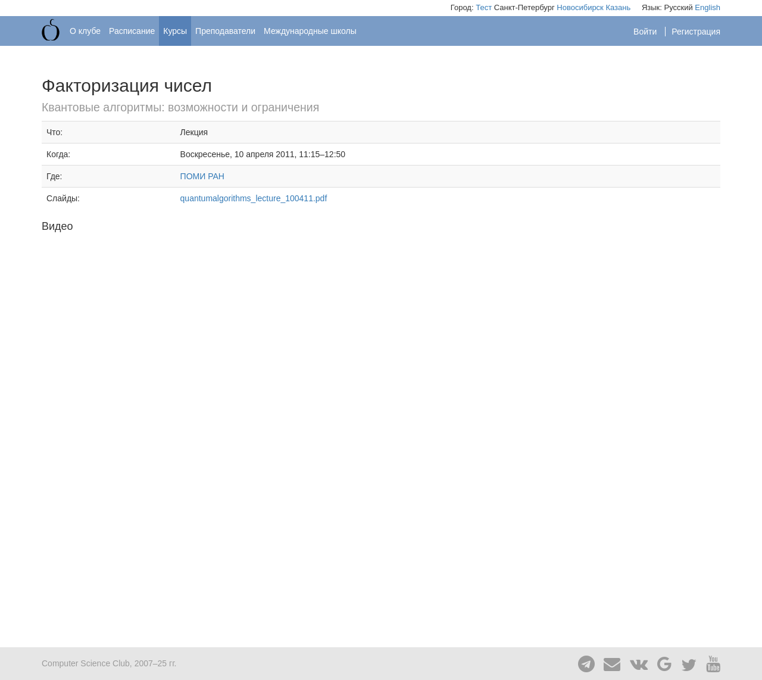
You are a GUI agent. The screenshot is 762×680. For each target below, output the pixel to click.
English (707, 7)
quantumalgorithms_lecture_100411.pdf (253, 198)
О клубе (85, 31)
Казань (617, 7)
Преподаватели (225, 31)
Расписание (132, 31)
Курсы (175, 31)
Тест (484, 7)
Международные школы (310, 31)
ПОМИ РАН (202, 176)
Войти (646, 31)
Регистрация (696, 31)
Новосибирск (580, 7)
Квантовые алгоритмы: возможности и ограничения (180, 107)
